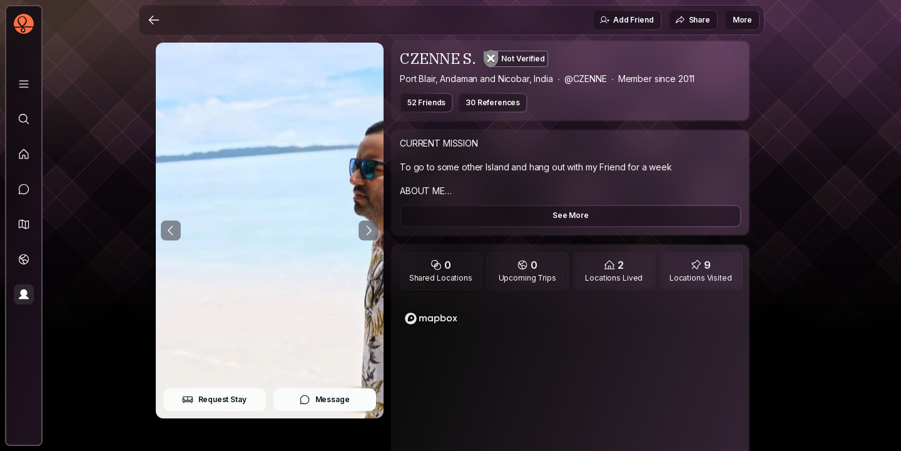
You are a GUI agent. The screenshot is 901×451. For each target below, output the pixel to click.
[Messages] (24, 189)
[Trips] (24, 259)
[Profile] (24, 294)
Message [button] (324, 399)
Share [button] (692, 20)
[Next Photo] (369, 230)
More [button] (742, 19)
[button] (24, 224)
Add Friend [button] (626, 20)
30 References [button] (493, 102)
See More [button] (570, 215)
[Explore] (24, 119)
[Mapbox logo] (431, 318)
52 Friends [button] (426, 102)
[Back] (154, 20)
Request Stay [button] (214, 399)
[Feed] (24, 154)
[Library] (24, 84)
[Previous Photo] (171, 230)
